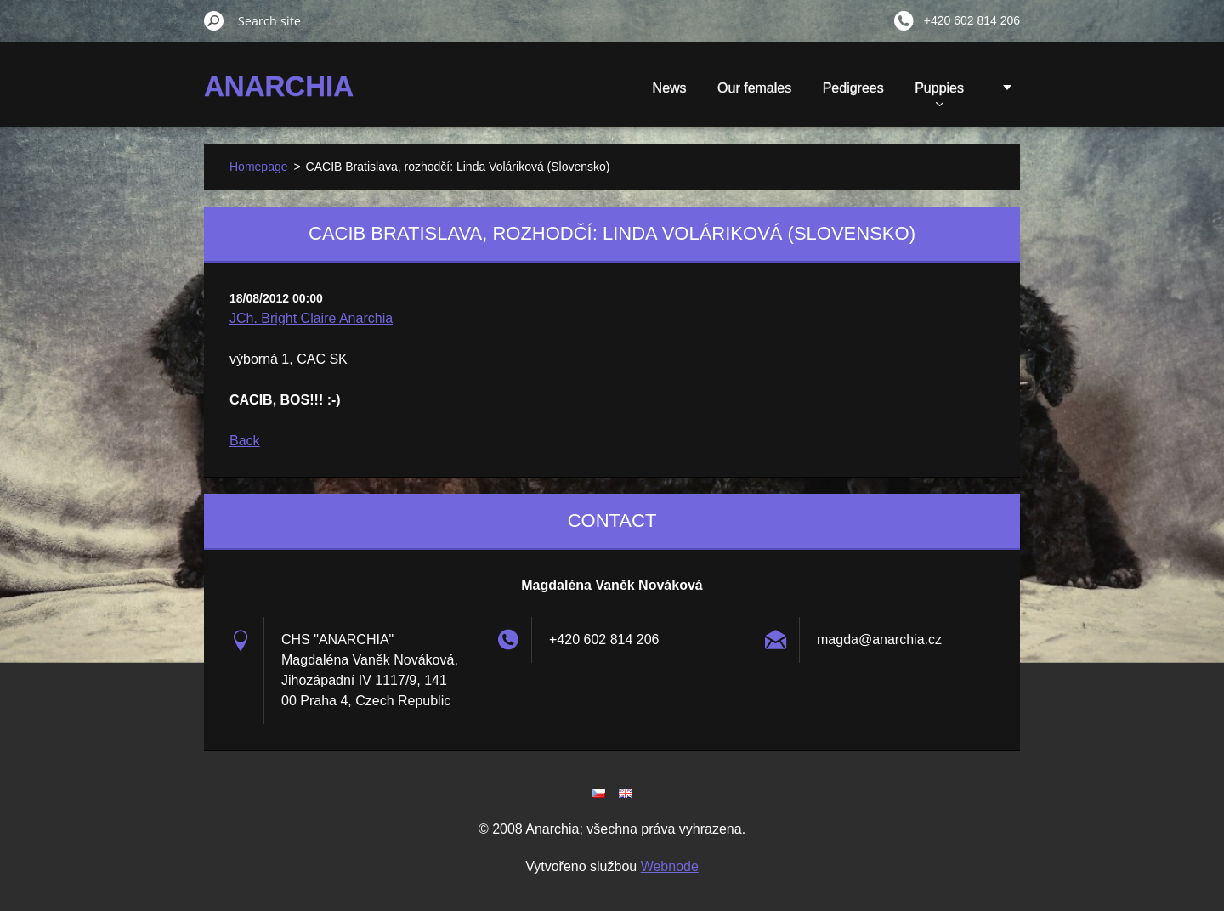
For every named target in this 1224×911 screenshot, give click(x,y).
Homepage (259, 166)
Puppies (939, 93)
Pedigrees (853, 88)
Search (214, 20)
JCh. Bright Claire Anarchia (311, 318)
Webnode (670, 866)
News (670, 88)
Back (245, 440)
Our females (754, 88)
